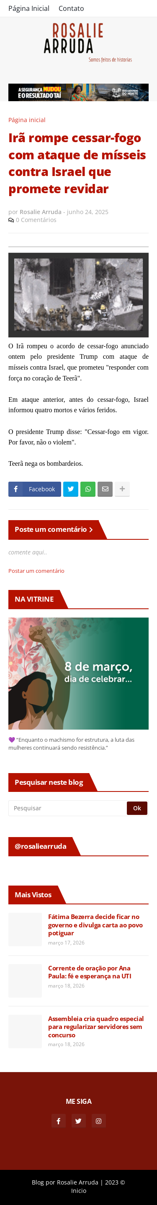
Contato (71, 8)
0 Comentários (36, 220)
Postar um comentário (36, 570)
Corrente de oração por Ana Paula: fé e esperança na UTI (89, 972)
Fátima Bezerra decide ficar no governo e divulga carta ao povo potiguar (95, 925)
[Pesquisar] (68, 808)
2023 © (115, 1182)
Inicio (78, 1191)
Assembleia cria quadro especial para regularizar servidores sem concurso (96, 1027)
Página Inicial (28, 8)
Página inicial (27, 120)
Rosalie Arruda (77, 1182)
